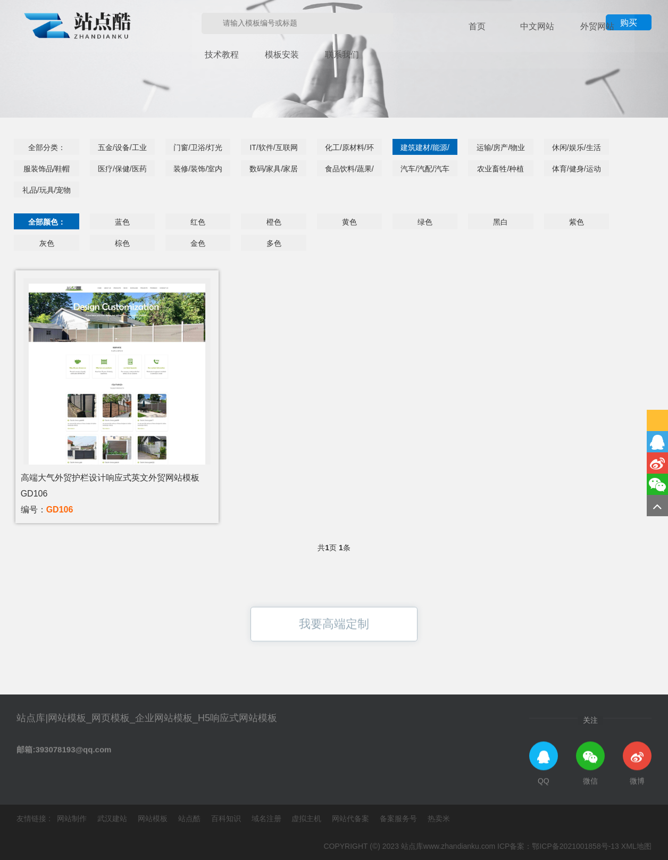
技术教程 (571, 26)
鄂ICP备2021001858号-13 (575, 846)
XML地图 (636, 846)
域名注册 (267, 818)
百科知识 (227, 818)
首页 (458, 26)
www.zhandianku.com (459, 846)
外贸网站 (533, 26)
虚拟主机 (307, 818)
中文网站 (496, 26)
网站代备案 (351, 818)
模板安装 (608, 26)
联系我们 (204, 52)
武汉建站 (113, 818)
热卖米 (439, 818)
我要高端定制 (334, 643)
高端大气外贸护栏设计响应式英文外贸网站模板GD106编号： (110, 493)
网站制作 (73, 818)
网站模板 (154, 818)
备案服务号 (399, 818)
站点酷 (190, 818)
